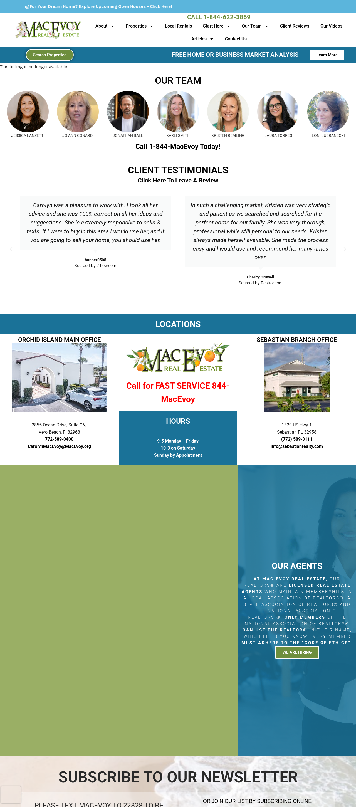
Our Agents (297, 566)
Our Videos (331, 26)
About (105, 26)
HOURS (178, 421)
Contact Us (236, 38)
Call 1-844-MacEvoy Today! (178, 146)
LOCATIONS (178, 324)
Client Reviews (294, 26)
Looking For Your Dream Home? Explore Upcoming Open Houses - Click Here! (107, 6)
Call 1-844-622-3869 (219, 17)
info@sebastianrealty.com (297, 446)
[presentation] (11, 794)
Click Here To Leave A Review (178, 180)
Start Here (217, 26)
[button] (11, 249)
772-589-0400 (59, 439)
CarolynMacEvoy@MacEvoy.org (59, 446)
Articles (202, 39)
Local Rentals (178, 26)
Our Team (255, 26)
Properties (140, 26)
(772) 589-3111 (296, 439)
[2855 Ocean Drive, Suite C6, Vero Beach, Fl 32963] (119, 610)
